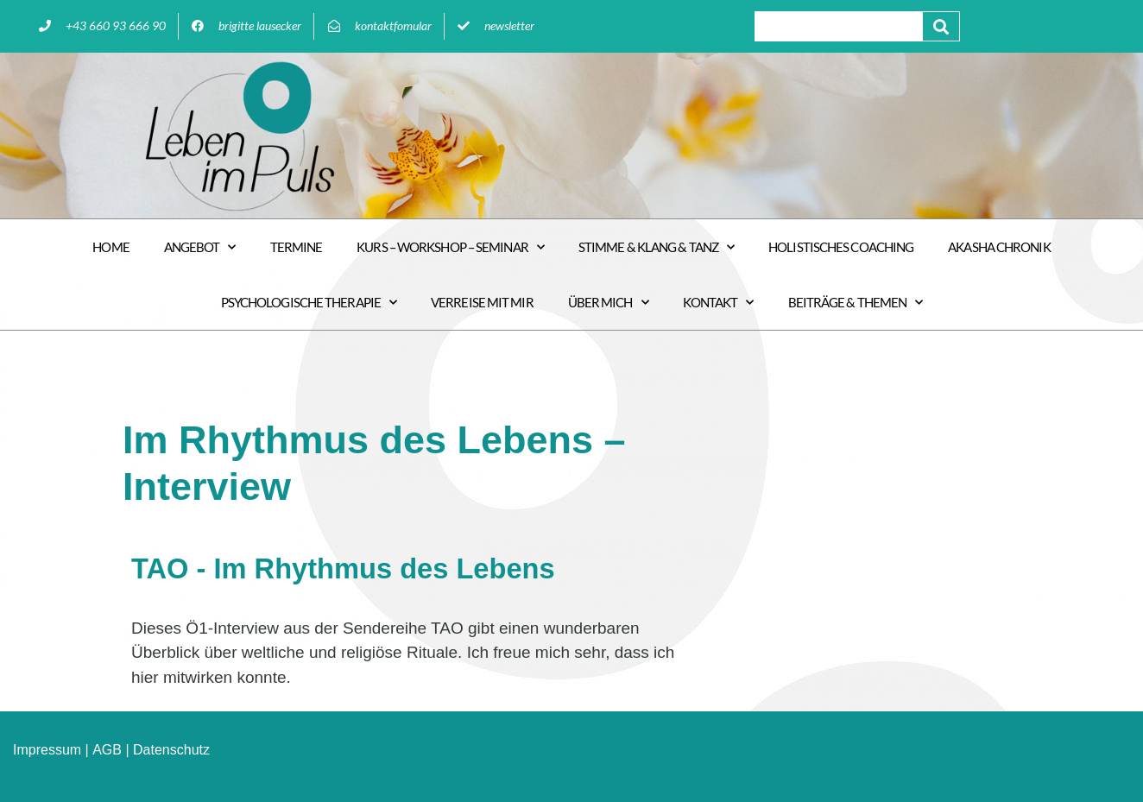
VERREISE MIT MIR (482, 302)
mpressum (48, 749)
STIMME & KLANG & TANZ (656, 247)
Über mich (608, 302)
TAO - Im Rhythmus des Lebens (347, 568)
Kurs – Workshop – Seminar (450, 247)
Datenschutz (171, 749)
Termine (296, 247)
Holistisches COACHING (840, 247)
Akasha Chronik (999, 247)
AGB (107, 749)
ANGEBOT (200, 247)
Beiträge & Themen (855, 302)
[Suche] (941, 26)
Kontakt (718, 302)
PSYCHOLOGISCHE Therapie (308, 302)
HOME (110, 247)
